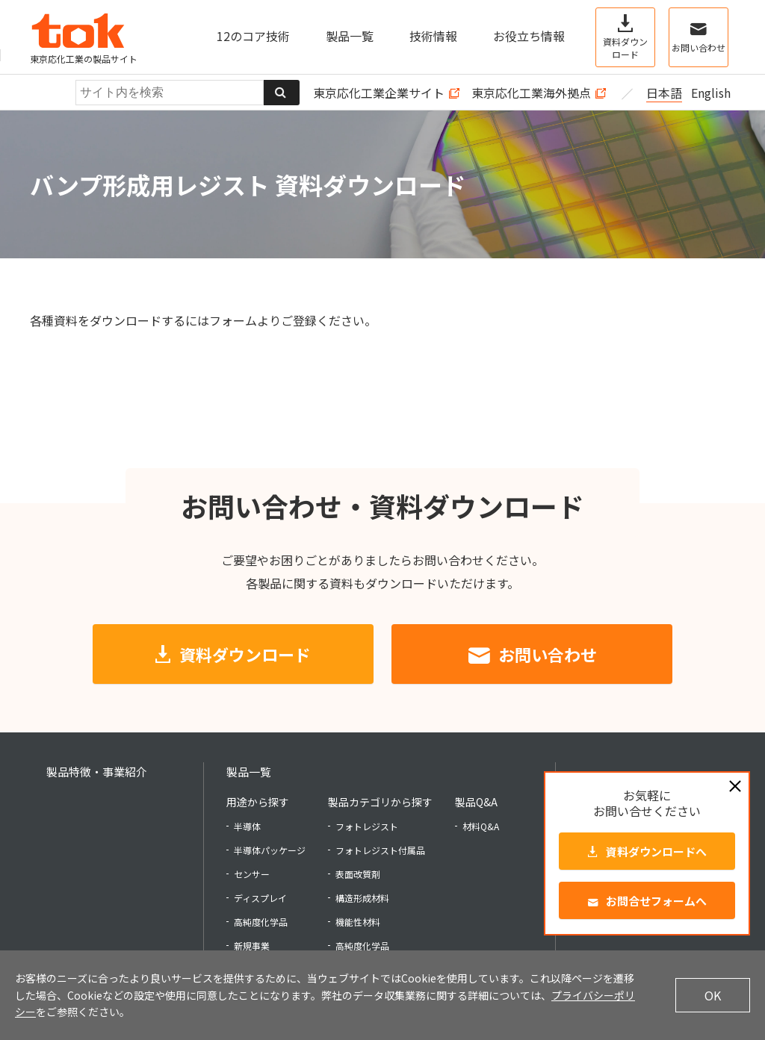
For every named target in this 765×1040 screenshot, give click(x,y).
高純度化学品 (261, 921)
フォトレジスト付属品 (380, 850)
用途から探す (257, 801)
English (711, 93)
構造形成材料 (362, 897)
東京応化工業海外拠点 (531, 93)
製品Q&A (476, 801)
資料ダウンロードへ (656, 851)
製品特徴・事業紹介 (96, 771)
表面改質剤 (357, 874)
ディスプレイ (260, 897)
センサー (252, 874)
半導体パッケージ (270, 850)
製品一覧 (248, 771)
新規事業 (252, 945)
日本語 (664, 93)
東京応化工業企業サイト (379, 93)
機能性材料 (357, 921)
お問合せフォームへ (656, 901)
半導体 (247, 826)
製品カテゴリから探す (380, 801)
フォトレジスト (366, 826)
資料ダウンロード (245, 654)
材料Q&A (480, 826)
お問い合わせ (547, 654)
